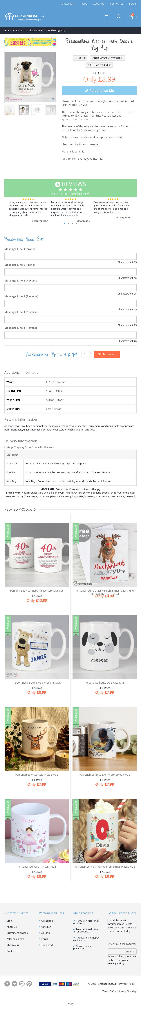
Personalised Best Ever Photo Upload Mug (104, 781)
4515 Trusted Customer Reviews (70, 188)
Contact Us (116, 3)
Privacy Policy (126, 997)
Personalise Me (99, 90)
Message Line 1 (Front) (19, 249)
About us (12, 940)
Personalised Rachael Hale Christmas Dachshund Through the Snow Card (104, 592)
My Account (69, 3)
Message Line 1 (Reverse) (21, 280)
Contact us (13, 965)
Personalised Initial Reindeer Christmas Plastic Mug (104, 877)
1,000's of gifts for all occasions (86, 936)
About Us (98, 3)
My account (13, 959)
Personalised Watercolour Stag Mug (36, 781)
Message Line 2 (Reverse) (21, 296)
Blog (84, 3)
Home (7, 30)
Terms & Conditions (113, 1005)
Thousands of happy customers (86, 953)
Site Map (132, 1005)
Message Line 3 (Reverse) (21, 312)
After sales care (15, 952)
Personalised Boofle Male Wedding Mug (37, 686)
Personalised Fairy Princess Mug (36, 877)
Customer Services (17, 946)
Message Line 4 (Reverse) (21, 328)
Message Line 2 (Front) (19, 264)
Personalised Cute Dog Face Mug (104, 686)
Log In (133, 3)
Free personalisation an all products (86, 944)
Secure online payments (82, 961)
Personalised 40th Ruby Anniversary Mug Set (36, 590)
